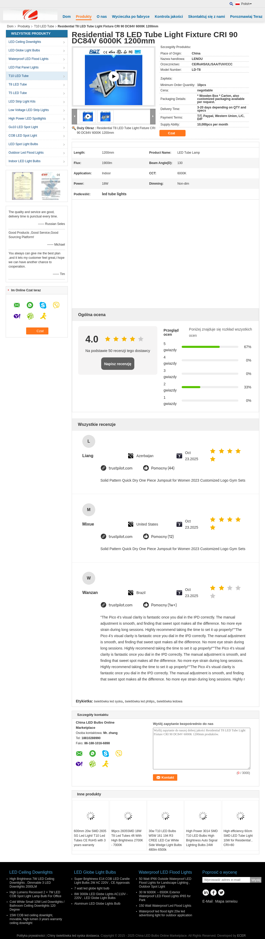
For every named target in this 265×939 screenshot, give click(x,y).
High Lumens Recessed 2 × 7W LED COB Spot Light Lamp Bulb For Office (35, 894)
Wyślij (256, 880)
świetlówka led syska (108, 701)
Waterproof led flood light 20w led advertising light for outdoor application (165, 913)
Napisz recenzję (117, 364)
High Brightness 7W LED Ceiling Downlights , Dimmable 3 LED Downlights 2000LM (32, 882)
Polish (246, 4)
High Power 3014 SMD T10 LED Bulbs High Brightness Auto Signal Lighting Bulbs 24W (202, 838)
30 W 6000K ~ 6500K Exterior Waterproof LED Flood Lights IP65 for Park (165, 896)
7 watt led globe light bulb (91, 888)
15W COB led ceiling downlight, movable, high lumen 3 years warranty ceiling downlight (36, 919)
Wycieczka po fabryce (131, 16)
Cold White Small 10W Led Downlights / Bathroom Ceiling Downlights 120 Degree (37, 905)
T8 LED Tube (18, 84)
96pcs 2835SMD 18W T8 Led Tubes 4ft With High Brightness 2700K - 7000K (127, 838)
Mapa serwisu (226, 901)
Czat (175, 133)
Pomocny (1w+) (164, 605)
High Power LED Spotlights (27, 118)
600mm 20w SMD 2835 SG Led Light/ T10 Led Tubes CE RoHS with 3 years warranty (90, 838)
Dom (67, 16)
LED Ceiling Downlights (25, 42)
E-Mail (207, 901)
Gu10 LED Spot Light (23, 127)
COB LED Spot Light (23, 135)
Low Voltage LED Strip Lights (29, 110)
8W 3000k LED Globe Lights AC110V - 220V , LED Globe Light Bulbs (101, 896)
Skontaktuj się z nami (206, 16)
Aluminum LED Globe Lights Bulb (97, 903)
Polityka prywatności (31, 935)
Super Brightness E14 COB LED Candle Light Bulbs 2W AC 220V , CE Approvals (102, 881)
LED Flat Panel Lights (24, 67)
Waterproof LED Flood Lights (28, 59)
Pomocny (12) (162, 537)
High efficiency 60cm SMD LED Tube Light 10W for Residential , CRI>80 (238, 838)
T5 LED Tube (18, 93)
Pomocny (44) (162, 468)
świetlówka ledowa (169, 701)
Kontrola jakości (169, 16)
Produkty (84, 16)
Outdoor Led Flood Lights (26, 152)
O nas (102, 16)
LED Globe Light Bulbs (24, 50)
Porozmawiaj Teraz (246, 16)
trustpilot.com (120, 468)
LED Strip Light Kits (22, 101)
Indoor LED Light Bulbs (24, 161)
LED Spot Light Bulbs (23, 144)
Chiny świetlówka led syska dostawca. (74, 935)
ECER (241, 935)
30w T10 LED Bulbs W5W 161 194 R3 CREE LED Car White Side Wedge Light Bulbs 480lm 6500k (165, 840)
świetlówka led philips (139, 701)
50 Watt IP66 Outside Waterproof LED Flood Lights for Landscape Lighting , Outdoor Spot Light (165, 882)
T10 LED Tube (44, 26)
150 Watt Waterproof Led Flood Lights (165, 905)
